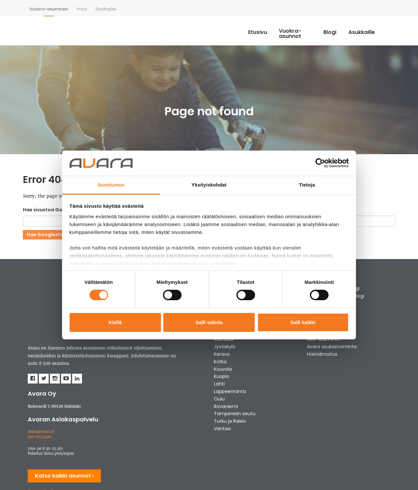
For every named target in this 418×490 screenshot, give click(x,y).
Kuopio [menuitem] (221, 377)
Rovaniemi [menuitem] (226, 407)
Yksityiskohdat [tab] (208, 185)
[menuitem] (48, 9)
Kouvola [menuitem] (223, 369)
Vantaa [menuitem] (222, 429)
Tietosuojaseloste (44, 439)
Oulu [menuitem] (219, 399)
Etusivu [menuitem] (256, 30)
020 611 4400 (39, 384)
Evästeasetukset (42, 449)
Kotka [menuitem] (220, 362)
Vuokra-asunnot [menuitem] (301, 30)
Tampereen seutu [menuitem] (234, 414)
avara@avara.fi (41, 379)
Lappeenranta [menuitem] (230, 392)
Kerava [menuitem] (222, 355)
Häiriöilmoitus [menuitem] (322, 355)
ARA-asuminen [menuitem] (324, 340)
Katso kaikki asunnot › (64, 423)
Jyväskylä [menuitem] (224, 347)
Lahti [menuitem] (219, 384)
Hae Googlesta (45, 235)
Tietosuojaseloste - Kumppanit (56, 444)
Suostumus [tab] (111, 185)
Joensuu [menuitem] (223, 340)
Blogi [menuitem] (342, 30)
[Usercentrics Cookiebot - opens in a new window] (320, 163)
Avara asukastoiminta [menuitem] (332, 347)
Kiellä (114, 322)
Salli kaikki (302, 322)
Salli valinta (209, 322)
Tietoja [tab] (307, 185)
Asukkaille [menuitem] (375, 30)
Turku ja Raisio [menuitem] (230, 422)
